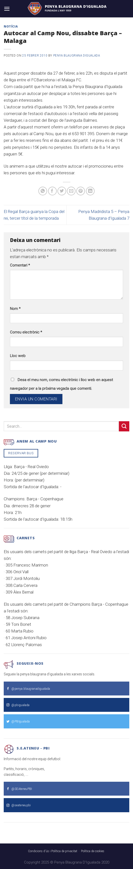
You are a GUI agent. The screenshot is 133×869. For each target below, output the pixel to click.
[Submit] (124, 426)
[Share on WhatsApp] (42, 191)
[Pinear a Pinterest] (80, 191)
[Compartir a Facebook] (52, 191)
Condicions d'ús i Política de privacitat (52, 851)
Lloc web (18, 356)
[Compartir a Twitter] (61, 191)
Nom (15, 308)
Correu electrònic (26, 332)
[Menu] (7, 8)
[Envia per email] (71, 191)
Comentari (20, 265)
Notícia (11, 26)
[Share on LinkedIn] (90, 191)
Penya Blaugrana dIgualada (76, 55)
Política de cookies (92, 851)
